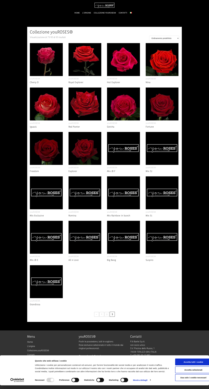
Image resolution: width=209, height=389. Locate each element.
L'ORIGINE (86, 13)
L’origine (31, 346)
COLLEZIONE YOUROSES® (105, 13)
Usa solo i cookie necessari (187, 378)
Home (30, 342)
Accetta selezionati (187, 370)
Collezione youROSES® (38, 350)
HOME (77, 13)
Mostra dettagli (140, 384)
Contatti (31, 355)
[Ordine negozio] (164, 38)
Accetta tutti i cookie (187, 362)
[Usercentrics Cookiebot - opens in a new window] (17, 384)
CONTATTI (123, 13)
